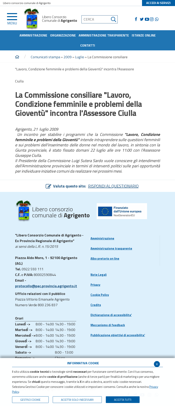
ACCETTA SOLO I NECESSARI (77, 400)
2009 (68, 57)
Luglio (79, 57)
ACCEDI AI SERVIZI (158, 3)
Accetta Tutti (122, 400)
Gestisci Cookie (30, 400)
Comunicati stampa (45, 57)
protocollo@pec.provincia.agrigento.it (46, 286)
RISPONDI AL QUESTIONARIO (113, 186)
